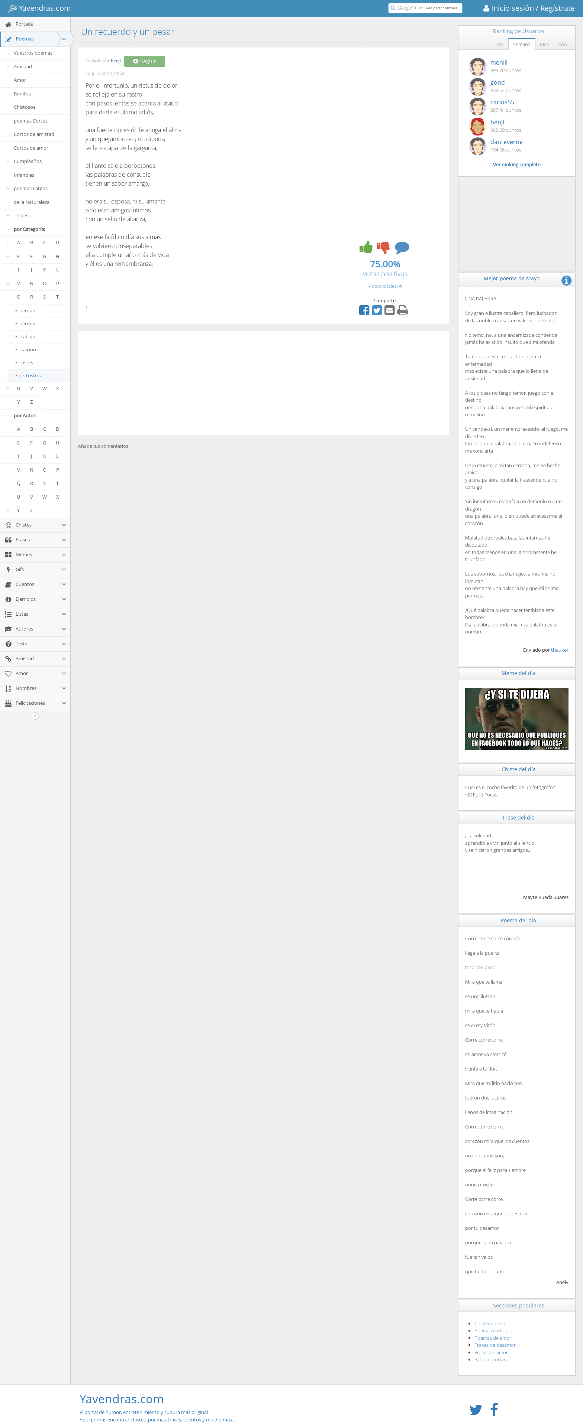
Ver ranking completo (517, 164)
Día (500, 44)
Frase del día (519, 817)
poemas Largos (31, 188)
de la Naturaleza (31, 202)
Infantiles (24, 175)
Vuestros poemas (33, 52)
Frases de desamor (495, 1345)
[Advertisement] (263, 383)
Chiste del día (519, 769)
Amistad (23, 66)
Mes (544, 44)
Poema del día (518, 920)
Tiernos (25, 323)
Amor (20, 79)
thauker (559, 649)
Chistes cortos (489, 1323)
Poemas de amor (492, 1338)
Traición (26, 349)
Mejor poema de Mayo (511, 278)
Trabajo (25, 336)
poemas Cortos (31, 120)
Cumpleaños (28, 161)
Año (562, 44)
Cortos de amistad (34, 134)
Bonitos (22, 93)
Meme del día (519, 673)
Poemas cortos (490, 1330)
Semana (522, 44)
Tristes (21, 215)
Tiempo (25, 310)
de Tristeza (29, 375)
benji (116, 61)
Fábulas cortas (490, 1359)
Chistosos (24, 107)
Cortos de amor (31, 147)
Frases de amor (491, 1352)
